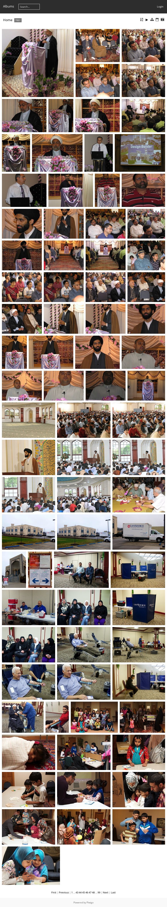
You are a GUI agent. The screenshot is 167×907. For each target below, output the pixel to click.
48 (93, 892)
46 (86, 892)
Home (8, 20)
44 (80, 892)
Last (113, 892)
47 (90, 892)
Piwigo (90, 902)
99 (99, 892)
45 (83, 892)
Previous (64, 892)
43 (77, 892)
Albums (8, 6)
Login (160, 6)
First (53, 892)
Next (105, 892)
